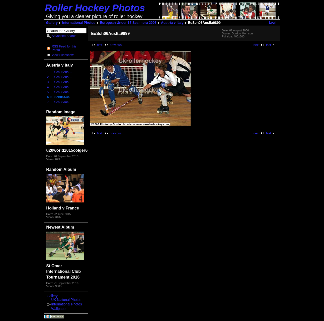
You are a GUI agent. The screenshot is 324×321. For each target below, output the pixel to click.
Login (273, 22)
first (99, 45)
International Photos (79, 23)
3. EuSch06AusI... (59, 82)
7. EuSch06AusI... (59, 102)
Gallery (52, 23)
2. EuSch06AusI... (59, 77)
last (268, 45)
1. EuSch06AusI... (59, 72)
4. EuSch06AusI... (59, 87)
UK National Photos (66, 300)
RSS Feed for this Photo (64, 48)
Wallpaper (58, 309)
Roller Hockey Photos (95, 8)
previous (116, 45)
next (257, 45)
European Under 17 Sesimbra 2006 (128, 23)
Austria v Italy (172, 23)
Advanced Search (64, 36)
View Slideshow (62, 55)
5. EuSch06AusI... (59, 92)
